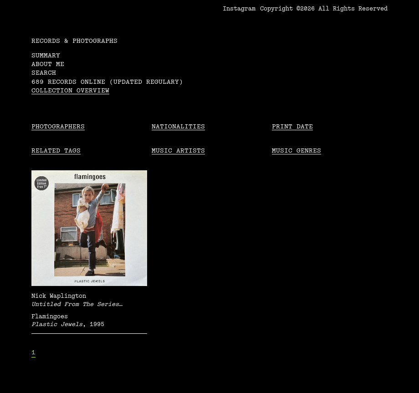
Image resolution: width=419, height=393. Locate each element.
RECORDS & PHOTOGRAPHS (74, 41)
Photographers (58, 126)
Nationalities (178, 126)
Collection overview (70, 90)
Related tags (56, 150)
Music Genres (296, 150)
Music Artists (178, 150)
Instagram (239, 8)
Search (43, 73)
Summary (45, 55)
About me (47, 64)
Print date (292, 126)
